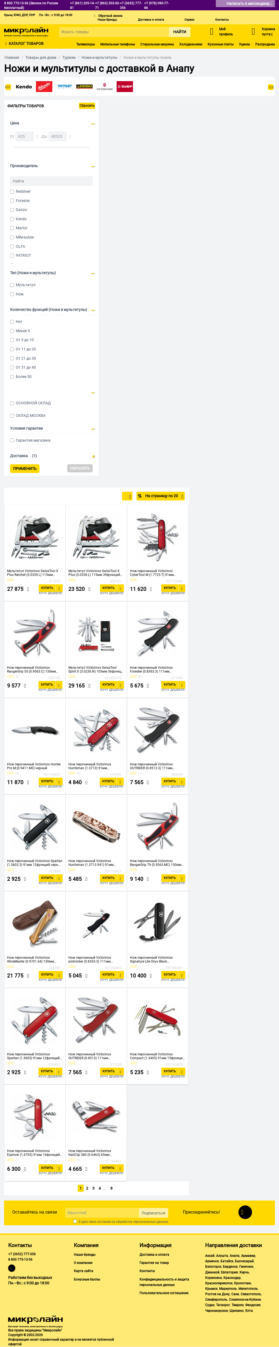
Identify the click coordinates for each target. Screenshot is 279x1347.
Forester (23, 200)
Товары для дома (40, 57)
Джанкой (212, 1272)
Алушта (222, 1256)
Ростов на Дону (217, 1294)
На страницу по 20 (163, 497)
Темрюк (238, 1305)
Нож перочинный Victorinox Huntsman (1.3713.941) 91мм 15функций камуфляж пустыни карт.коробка (92, 863)
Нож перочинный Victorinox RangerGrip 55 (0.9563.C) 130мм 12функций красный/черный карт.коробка (31, 669)
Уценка (244, 44)
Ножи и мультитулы (99, 57)
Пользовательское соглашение (164, 1293)
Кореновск (213, 1278)
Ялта (249, 1311)
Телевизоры (85, 44)
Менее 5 (23, 331)
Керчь (244, 1272)
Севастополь (251, 1294)
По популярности (113, 497)
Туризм (68, 57)
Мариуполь (228, 1289)
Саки (235, 1294)
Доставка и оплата (151, 20)
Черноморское (216, 1311)
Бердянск (230, 1267)
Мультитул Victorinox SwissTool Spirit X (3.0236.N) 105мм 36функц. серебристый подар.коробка (95, 669)
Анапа (234, 1256)
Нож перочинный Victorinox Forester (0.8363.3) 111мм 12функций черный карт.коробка (155, 669)
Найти (179, 32)
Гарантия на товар (154, 1263)
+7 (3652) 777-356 (22, 1254)
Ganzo (21, 209)
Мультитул (25, 285)
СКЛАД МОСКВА (31, 415)
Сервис (189, 20)
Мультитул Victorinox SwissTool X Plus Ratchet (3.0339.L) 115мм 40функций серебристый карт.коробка (32, 573)
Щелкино (236, 1311)
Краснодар (232, 1278)
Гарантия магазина (33, 440)
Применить (25, 468)
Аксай (209, 1256)
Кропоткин (242, 1283)
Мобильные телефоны (117, 44)
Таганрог (223, 1305)
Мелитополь (248, 1289)
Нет (19, 321)
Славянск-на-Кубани (245, 1300)
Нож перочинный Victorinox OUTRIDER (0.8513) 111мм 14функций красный (89, 1056)
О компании (83, 1263)
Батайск (226, 1261)
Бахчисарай (244, 1261)
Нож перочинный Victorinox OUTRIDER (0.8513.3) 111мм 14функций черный (151, 766)
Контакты (222, 20)
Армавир (248, 1256)
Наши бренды (107, 20)
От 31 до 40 (26, 367)
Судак (209, 1305)
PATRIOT (23, 255)
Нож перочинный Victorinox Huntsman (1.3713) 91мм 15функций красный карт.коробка (94, 766)
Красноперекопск (218, 1283)
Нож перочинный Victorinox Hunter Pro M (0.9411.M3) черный (34, 766)
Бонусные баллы (87, 1279)
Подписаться (153, 1213)
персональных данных (150, 1222)
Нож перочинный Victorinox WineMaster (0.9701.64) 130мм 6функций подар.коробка (30, 959)
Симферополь (216, 1300)
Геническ (246, 1267)
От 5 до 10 (25, 340)
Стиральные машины (157, 44)
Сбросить (87, 106)
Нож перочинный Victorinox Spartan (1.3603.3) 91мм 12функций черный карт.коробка (34, 863)
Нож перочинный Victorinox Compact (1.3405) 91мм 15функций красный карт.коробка (157, 1056)
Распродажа (265, 44)
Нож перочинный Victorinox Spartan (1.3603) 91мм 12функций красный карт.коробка (33, 1056)
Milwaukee (25, 237)
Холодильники (190, 44)
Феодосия (252, 1305)
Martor (22, 228)
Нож (20, 294)
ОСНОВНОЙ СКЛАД (33, 403)
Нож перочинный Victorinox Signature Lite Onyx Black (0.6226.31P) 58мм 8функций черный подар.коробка (152, 959)
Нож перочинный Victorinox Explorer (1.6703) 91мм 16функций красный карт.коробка (33, 1153)
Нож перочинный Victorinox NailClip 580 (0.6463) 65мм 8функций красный (89, 1153)
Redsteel (23, 191)
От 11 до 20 (26, 349)
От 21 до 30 (26, 358)
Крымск (211, 1289)
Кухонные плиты (220, 44)
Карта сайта (83, 1271)
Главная (12, 57)
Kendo (21, 219)
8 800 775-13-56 (20, 1260)
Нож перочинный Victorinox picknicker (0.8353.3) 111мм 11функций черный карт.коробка (94, 959)
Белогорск (213, 1267)
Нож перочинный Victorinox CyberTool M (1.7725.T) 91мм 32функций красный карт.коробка (156, 573)
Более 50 (24, 376)
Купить (47, 588)
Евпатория (229, 1272)
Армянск (212, 1261)
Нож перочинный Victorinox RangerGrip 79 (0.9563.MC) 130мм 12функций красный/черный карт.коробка (155, 863)
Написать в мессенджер (249, 4)
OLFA (20, 246)
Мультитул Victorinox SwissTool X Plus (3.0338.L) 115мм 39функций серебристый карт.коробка (94, 573)
